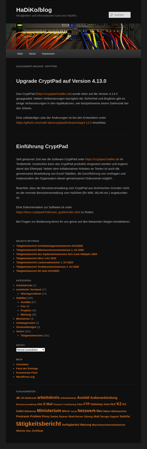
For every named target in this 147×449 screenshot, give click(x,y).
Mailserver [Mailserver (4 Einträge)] (30, 411)
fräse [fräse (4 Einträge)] (80, 404)
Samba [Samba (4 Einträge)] (54, 416)
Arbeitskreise (24, 285)
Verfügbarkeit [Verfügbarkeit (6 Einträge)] (70, 424)
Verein (20, 331)
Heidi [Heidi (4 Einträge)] (107, 404)
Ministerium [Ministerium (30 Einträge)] (49, 410)
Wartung (26, 314)
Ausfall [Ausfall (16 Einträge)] (83, 397)
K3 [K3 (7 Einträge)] (124, 404)
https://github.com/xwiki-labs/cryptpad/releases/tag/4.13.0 (54, 122)
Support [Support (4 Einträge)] (114, 416)
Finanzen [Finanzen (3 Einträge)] (58, 404)
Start (20, 53)
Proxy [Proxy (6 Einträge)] (46, 416)
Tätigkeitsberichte (32, 335)
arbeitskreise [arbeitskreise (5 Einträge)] (68, 397)
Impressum (48, 53)
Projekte (26, 310)
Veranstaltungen (26, 327)
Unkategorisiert (25, 322)
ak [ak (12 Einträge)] (18, 398)
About (32, 53)
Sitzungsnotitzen (31, 293)
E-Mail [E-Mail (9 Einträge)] (47, 404)
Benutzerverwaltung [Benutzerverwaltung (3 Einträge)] (26, 404)
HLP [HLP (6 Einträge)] (113, 404)
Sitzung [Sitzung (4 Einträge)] (88, 416)
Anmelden (22, 364)
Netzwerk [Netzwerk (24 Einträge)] (87, 410)
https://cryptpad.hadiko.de (53, 93)
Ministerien (23, 318)
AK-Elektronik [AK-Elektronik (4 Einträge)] (28, 398)
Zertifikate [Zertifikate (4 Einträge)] (37, 430)
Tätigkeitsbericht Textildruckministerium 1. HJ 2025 (47, 266)
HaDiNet (21, 298)
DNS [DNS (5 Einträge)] (40, 404)
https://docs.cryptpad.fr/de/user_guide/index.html (48, 212)
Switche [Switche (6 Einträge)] (125, 416)
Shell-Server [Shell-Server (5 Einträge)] (75, 416)
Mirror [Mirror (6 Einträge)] (66, 411)
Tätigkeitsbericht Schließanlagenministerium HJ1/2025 (49, 245)
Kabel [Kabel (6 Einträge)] (20, 411)
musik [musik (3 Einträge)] (74, 411)
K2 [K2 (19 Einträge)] (119, 404)
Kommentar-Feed (26, 372)
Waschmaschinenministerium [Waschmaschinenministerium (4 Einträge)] (108, 425)
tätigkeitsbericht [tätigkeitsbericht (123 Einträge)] (38, 423)
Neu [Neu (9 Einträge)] (99, 411)
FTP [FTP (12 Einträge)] (86, 404)
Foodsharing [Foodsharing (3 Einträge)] (69, 404)
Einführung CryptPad (42, 146)
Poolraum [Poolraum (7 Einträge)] (22, 416)
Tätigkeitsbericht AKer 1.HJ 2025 (36, 258)
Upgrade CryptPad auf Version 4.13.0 (61, 81)
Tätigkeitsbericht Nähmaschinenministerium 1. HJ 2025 (50, 250)
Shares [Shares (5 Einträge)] (63, 416)
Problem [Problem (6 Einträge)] (35, 416)
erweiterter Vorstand (28, 289)
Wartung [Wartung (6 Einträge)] (85, 424)
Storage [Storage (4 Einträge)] (104, 416)
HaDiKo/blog (34, 10)
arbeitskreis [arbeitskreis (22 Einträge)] (48, 397)
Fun (23, 306)
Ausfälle (26, 302)
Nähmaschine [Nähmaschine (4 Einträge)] (118, 411)
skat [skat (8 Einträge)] (96, 416)
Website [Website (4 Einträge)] (20, 430)
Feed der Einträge (27, 368)
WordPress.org (25, 376)
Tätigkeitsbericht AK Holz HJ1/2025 (37, 270)
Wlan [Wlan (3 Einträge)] (28, 431)
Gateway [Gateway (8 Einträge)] (97, 404)
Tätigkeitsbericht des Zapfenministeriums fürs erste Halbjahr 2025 (56, 254)
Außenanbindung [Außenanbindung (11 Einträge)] (103, 398)
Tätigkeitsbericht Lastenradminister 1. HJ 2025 (44, 262)
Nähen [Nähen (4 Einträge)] (106, 411)
